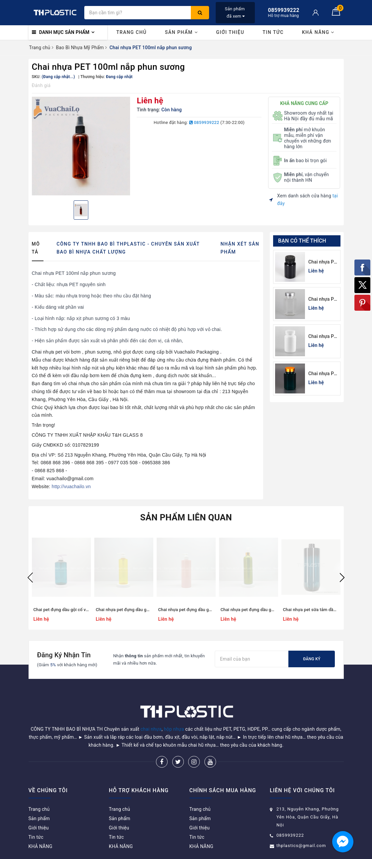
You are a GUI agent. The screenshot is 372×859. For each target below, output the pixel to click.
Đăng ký (311, 659)
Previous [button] (30, 578)
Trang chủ (131, 32)
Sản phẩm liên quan (186, 517)
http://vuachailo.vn (71, 486)
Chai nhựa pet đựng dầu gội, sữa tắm (257, 609)
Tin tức (273, 32)
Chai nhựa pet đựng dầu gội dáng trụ (194, 609)
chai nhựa (151, 712)
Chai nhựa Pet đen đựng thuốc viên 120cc (323, 262)
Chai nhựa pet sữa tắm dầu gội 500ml (320, 609)
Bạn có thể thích (302, 241)
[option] (81, 146)
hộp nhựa (174, 712)
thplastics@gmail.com (301, 828)
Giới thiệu (230, 32)
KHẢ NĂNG (318, 32)
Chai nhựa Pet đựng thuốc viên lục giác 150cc (323, 299)
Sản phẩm (181, 32)
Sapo (233, 851)
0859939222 (204, 122)
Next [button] (342, 578)
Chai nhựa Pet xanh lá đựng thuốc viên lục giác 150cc (323, 374)
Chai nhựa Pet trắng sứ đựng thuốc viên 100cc (323, 337)
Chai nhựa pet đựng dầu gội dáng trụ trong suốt (142, 609)
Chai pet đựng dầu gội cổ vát (62, 609)
